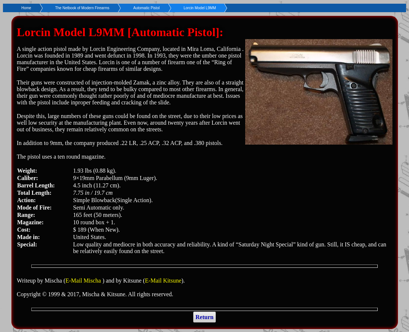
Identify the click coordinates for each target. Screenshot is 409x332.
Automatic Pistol (146, 8)
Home (26, 8)
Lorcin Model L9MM (200, 8)
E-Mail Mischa (84, 280)
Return (204, 317)
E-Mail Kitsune (163, 280)
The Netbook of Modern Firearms (82, 8)
